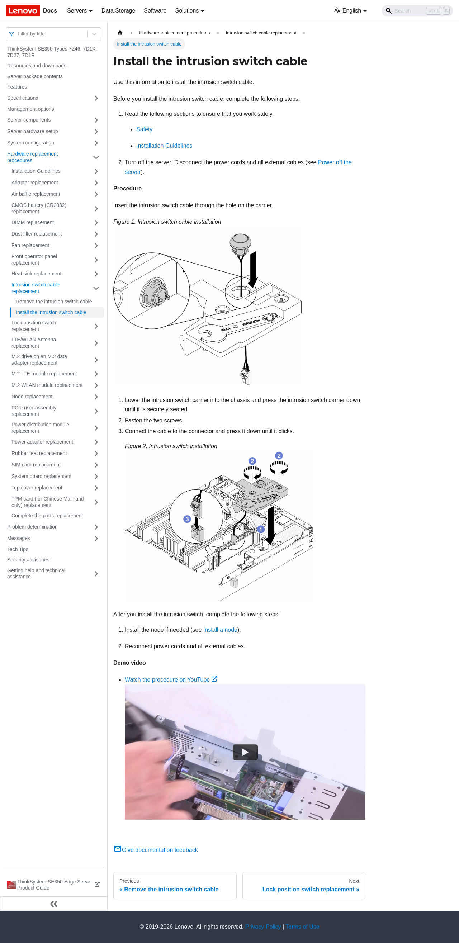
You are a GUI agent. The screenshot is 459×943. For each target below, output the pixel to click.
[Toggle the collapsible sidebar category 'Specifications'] (96, 98)
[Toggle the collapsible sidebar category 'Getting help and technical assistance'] (96, 573)
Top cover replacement (36, 488)
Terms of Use (302, 927)
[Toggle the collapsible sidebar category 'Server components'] (96, 120)
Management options (30, 109)
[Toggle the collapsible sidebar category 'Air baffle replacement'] (96, 194)
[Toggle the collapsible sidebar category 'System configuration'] (96, 143)
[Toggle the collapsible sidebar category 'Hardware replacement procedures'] (96, 157)
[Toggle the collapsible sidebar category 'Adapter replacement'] (96, 183)
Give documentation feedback (155, 850)
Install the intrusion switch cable (51, 312)
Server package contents (35, 76)
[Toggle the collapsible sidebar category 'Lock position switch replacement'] (96, 326)
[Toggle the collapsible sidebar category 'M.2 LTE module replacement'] (96, 374)
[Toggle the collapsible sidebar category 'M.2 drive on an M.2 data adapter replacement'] (96, 359)
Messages (18, 538)
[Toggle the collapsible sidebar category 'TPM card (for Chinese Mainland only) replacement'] (96, 502)
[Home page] (120, 32)
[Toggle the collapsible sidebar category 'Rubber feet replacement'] (96, 453)
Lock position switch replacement (33, 326)
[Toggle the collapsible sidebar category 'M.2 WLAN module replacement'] (96, 385)
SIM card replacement (36, 465)
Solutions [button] (187, 11)
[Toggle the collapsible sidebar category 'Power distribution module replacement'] (96, 428)
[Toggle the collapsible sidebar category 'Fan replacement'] (96, 245)
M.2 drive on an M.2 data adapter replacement (39, 360)
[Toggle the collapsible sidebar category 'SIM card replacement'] (96, 465)
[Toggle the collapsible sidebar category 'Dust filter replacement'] (96, 234)
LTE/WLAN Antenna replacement (33, 343)
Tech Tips (17, 549)
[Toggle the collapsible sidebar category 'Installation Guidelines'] (96, 171)
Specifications (22, 98)
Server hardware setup (32, 131)
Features (17, 87)
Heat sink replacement (36, 273)
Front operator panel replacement (34, 259)
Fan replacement (30, 245)
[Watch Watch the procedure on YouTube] (245, 752)
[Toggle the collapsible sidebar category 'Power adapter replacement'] (96, 442)
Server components (29, 120)
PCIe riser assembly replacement (33, 411)
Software (155, 11)
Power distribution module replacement (40, 428)
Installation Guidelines (36, 171)
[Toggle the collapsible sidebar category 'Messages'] (96, 538)
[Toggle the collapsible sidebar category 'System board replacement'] (96, 476)
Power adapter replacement (42, 442)
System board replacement (41, 476)
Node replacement (31, 396)
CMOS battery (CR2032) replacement (38, 208)
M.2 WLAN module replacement (46, 385)
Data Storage (118, 11)
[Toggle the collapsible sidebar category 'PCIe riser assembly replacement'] (96, 411)
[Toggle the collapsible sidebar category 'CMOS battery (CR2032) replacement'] (96, 208)
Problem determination (32, 527)
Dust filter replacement (36, 234)
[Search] (417, 10)
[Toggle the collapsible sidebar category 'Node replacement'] (96, 397)
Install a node (220, 630)
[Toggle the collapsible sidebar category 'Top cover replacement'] (96, 488)
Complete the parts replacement (47, 515)
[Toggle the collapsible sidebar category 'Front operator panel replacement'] (96, 259)
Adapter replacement (34, 182)
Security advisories (28, 560)
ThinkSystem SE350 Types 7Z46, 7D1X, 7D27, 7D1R (52, 52)
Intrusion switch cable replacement (35, 288)
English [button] (347, 11)
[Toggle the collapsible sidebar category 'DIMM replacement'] (96, 222)
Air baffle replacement (35, 194)
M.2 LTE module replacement (44, 373)
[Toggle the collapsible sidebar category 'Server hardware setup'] (96, 131)
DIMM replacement (32, 222)
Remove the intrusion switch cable (54, 301)
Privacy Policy (263, 927)
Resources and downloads (36, 65)
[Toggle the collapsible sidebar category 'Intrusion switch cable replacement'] (96, 288)
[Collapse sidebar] (54, 903)
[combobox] (18, 34)
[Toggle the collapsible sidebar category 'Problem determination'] (96, 527)
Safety (144, 129)
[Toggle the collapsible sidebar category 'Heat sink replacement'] (96, 274)
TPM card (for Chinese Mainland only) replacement (47, 502)
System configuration (30, 143)
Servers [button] (77, 11)
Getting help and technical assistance (36, 574)
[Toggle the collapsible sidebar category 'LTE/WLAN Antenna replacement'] (96, 343)
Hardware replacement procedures (32, 157)
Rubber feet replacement (39, 453)
